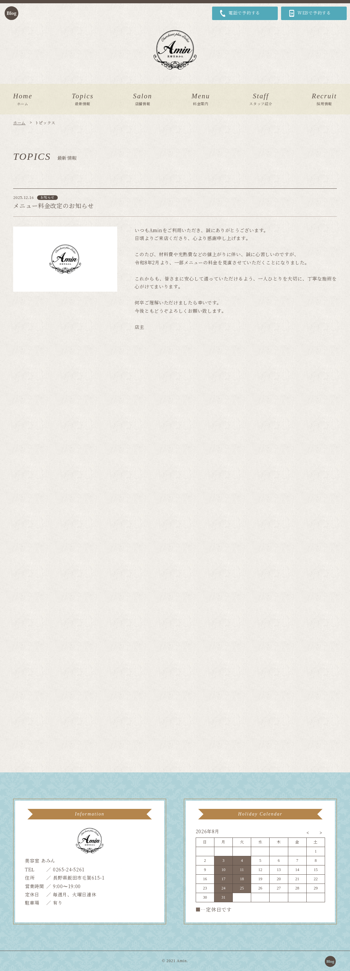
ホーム (19, 122)
